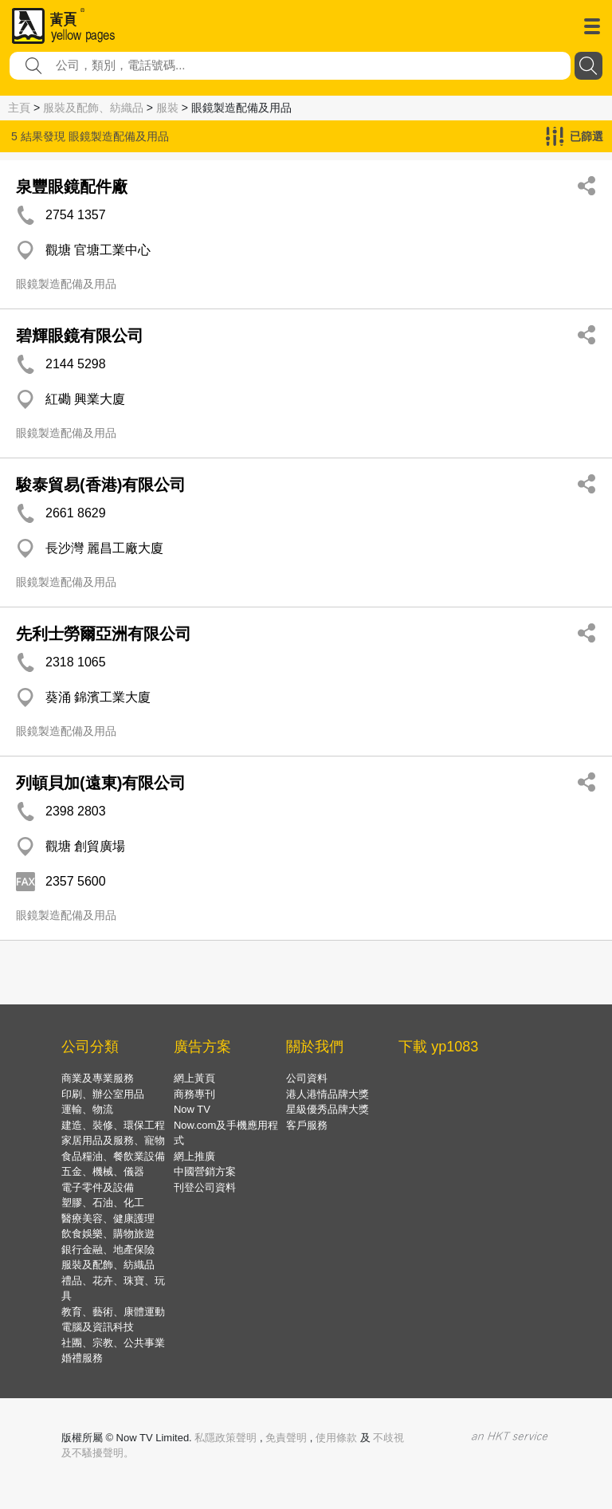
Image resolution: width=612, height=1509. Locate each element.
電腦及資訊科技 (97, 1327)
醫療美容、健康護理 (108, 1218)
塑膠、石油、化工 (102, 1202)
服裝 (167, 107)
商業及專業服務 (97, 1078)
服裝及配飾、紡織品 (93, 107)
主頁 (19, 107)
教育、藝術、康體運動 (113, 1312)
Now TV (192, 1109)
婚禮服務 (82, 1358)
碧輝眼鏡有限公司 (79, 335)
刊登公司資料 (205, 1187)
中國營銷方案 (205, 1171)
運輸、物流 (87, 1109)
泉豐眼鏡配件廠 (72, 186)
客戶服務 (307, 1125)
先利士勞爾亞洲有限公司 (103, 634)
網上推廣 (194, 1156)
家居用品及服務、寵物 (113, 1140)
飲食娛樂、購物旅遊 (108, 1234)
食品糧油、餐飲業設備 (113, 1156)
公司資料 (307, 1078)
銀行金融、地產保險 (108, 1250)
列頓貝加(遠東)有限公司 (101, 783)
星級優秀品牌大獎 (327, 1109)
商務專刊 (194, 1094)
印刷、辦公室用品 (102, 1094)
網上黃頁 (194, 1078)
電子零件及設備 (97, 1187)
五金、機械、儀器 (102, 1171)
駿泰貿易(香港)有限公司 (101, 484)
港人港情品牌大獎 (327, 1094)
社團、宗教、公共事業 (113, 1343)
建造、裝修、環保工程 (113, 1125)
